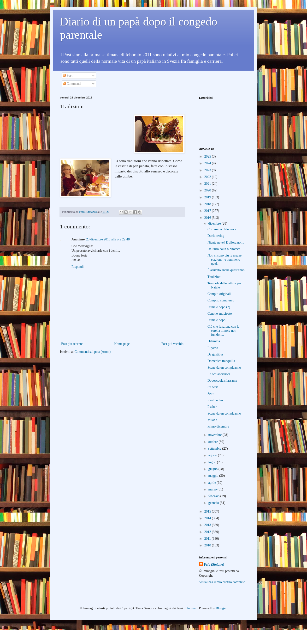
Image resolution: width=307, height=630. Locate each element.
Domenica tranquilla (221, 361)
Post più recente (72, 344)
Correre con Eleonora (221, 229)
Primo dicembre (218, 426)
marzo (212, 489)
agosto (213, 455)
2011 (208, 538)
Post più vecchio (172, 344)
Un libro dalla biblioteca (223, 249)
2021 (208, 183)
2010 (208, 545)
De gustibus (215, 354)
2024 (208, 163)
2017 (208, 211)
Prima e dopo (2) (218, 307)
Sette (210, 394)
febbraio (214, 496)
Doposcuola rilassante (222, 380)
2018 (208, 204)
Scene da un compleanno (224, 367)
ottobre (213, 442)
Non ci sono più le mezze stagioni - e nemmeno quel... (224, 259)
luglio (212, 462)
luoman (192, 608)
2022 (208, 177)
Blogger (221, 608)
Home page (122, 344)
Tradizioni (214, 277)
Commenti (72, 84)
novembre (215, 435)
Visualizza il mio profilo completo (222, 582)
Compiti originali (219, 294)
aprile (212, 482)
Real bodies (215, 400)
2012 (208, 532)
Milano (212, 420)
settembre (215, 448)
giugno (213, 469)
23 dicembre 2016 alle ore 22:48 (108, 239)
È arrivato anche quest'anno (226, 270)
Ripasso (212, 348)
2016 (208, 218)
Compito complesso (220, 300)
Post (67, 75)
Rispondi (77, 267)
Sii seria (212, 387)
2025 (208, 156)
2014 (208, 518)
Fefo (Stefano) (214, 564)
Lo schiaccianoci (218, 374)
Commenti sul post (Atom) (93, 352)
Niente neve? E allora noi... (225, 242)
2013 (208, 525)
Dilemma (213, 341)
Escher (212, 407)
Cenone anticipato (219, 313)
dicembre (215, 223)
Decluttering (215, 236)
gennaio (214, 503)
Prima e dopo (216, 320)
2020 (208, 190)
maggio (213, 475)
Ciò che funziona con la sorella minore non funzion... (223, 330)
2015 (208, 511)
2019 (208, 197)
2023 (208, 170)
